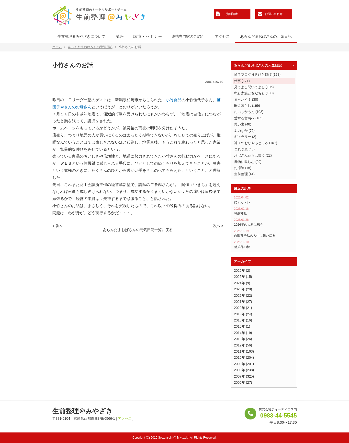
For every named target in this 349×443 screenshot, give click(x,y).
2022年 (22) (243, 295)
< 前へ (57, 226)
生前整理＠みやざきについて (81, 36)
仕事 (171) (242, 81)
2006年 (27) (243, 382)
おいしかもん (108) (249, 112)
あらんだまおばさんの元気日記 (266, 36)
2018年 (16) (243, 320)
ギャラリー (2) (245, 137)
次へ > (218, 226)
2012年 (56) (243, 345)
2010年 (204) (244, 357)
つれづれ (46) (244, 149)
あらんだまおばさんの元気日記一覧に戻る (138, 230)
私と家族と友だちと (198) (254, 93)
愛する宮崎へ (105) (249, 118)
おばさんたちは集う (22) (253, 155)
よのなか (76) (244, 131)
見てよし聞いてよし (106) (254, 87)
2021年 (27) (243, 302)
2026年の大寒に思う (264, 222)
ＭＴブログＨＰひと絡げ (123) (257, 74)
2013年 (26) (243, 339)
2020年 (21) (243, 308)
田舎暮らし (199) (247, 106)
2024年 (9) (242, 283)
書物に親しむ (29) (248, 162)
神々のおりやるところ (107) (255, 143)
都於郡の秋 (264, 244)
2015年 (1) (242, 326)
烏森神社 (264, 211)
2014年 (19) (243, 333)
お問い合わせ (273, 14)
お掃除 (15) (242, 168)
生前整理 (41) (244, 174)
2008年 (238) (244, 370)
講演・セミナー (147, 36)
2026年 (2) (242, 270)
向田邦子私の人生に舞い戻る (264, 233)
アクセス (222, 36)
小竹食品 (173, 100)
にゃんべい (264, 200)
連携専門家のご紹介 (187, 36)
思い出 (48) (242, 124)
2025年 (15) (243, 277)
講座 (120, 36)
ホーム (59, 47)
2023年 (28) (243, 289)
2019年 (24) (243, 314)
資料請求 (232, 14)
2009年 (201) (244, 364)
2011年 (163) (244, 351)
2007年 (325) (244, 376)
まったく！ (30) (246, 99)
